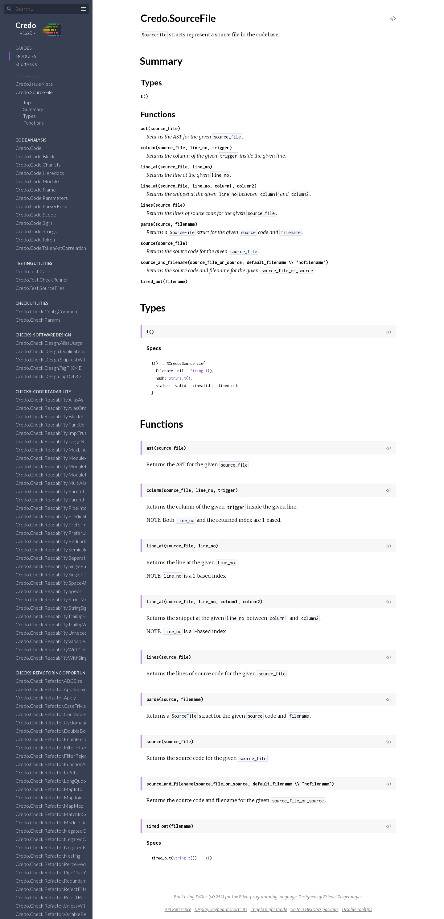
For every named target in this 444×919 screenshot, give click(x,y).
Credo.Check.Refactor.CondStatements (61, 714)
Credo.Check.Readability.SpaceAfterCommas (67, 583)
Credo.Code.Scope (39, 214)
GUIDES (23, 48)
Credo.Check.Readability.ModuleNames (61, 474)
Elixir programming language (268, 897)
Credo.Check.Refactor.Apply (49, 697)
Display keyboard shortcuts (221, 909)
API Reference (178, 909)
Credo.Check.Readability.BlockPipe (56, 416)
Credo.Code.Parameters (45, 198)
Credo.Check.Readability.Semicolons (58, 549)
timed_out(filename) (164, 281)
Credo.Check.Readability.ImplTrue (55, 433)
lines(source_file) (163, 205)
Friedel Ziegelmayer (342, 897)
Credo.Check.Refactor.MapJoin (52, 797)
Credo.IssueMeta (38, 84)
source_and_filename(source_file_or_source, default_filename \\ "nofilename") (234, 262)
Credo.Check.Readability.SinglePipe (56, 574)
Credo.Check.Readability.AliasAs (53, 399)
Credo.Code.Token (39, 239)
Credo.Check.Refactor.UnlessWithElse (60, 906)
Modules (25, 56)
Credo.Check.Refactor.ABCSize (52, 681)
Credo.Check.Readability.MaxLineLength (62, 449)
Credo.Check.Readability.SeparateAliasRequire (68, 558)
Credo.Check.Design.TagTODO (52, 376)
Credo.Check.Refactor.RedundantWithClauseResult (74, 881)
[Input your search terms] (46, 9)
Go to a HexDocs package (314, 909)
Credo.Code (32, 148)
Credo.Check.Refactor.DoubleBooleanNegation (70, 731)
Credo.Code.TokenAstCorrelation (54, 248)
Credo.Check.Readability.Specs (52, 591)
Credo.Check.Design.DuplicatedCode (59, 351)
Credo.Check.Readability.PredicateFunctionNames (73, 516)
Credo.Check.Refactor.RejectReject (57, 897)
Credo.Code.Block (39, 156)
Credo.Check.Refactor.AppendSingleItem (63, 689)
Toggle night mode (269, 909)
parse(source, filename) (169, 224)
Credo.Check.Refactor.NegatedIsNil (57, 847)
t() (144, 96)
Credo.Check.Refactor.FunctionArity (58, 764)
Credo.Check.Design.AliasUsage (52, 343)
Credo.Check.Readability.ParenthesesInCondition (71, 491)
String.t (199, 371)
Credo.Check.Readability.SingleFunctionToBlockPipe (74, 566)
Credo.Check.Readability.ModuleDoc (58, 466)
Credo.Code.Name (39, 189)
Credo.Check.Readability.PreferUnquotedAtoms (70, 533)
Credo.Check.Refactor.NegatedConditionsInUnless (73, 831)
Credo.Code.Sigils (37, 223)
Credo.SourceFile (38, 92)
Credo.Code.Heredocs (43, 173)
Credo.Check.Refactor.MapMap (53, 806)
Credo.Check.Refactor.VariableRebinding (62, 914)
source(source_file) (164, 243)
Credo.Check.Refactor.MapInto (52, 789)
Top (27, 102)
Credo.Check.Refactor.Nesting (51, 856)
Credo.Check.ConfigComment (51, 311)
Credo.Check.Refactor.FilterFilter (55, 747)
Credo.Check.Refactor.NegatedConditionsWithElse (73, 839)
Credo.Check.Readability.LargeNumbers (62, 441)
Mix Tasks (26, 64)
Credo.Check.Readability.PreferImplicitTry (64, 524)
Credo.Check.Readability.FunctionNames (62, 424)
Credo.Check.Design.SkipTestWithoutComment (69, 359)
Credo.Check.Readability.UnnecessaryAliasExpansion (74, 633)
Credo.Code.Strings (40, 231)
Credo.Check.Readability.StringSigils (56, 608)
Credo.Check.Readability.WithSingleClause (64, 658)
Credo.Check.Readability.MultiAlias (56, 483)
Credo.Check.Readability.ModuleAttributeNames (71, 458)
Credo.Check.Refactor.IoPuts (50, 772)
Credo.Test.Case (36, 271)
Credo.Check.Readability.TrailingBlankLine (63, 616)
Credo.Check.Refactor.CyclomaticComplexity (67, 722)
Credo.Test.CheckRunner (45, 279)
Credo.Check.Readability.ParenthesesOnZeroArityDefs (78, 499)
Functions (37, 123)
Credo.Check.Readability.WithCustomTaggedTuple (72, 649)
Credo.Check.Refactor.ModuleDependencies (67, 822)
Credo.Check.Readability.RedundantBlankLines (68, 541)
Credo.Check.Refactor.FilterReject (56, 756)
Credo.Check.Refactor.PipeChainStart (59, 872)
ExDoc (201, 897)
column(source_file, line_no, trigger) (186, 147)
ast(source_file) (160, 128)
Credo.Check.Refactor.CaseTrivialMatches (64, 706)
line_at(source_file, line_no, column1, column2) (199, 185)
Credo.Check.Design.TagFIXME (52, 368)
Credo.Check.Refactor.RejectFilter (56, 889)
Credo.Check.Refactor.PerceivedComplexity (66, 864)
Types (33, 116)
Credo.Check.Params (41, 320)
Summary (33, 109)
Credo (25, 25)
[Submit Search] (9, 9)
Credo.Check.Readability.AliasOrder (57, 408)
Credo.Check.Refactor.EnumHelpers (58, 739)
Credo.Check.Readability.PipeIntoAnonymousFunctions (77, 508)
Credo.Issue (32, 75)
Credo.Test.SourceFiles (43, 288)
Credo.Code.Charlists (42, 164)
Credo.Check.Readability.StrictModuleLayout (67, 599)
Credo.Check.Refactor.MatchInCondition (62, 814)
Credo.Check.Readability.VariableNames (62, 641)
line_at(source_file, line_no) (176, 166)
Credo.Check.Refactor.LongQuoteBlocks (62, 781)
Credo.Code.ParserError (45, 206)
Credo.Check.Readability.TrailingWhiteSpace (66, 624)
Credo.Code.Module (41, 181)
